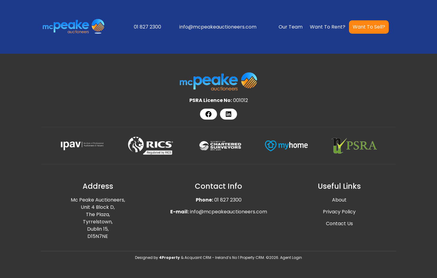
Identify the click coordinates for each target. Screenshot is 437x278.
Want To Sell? (369, 26)
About (339, 199)
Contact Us (339, 223)
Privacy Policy (339, 211)
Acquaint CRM (198, 257)
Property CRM (252, 257)
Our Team (291, 26)
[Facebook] (208, 114)
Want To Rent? (327, 26)
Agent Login (291, 257)
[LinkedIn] (228, 114)
